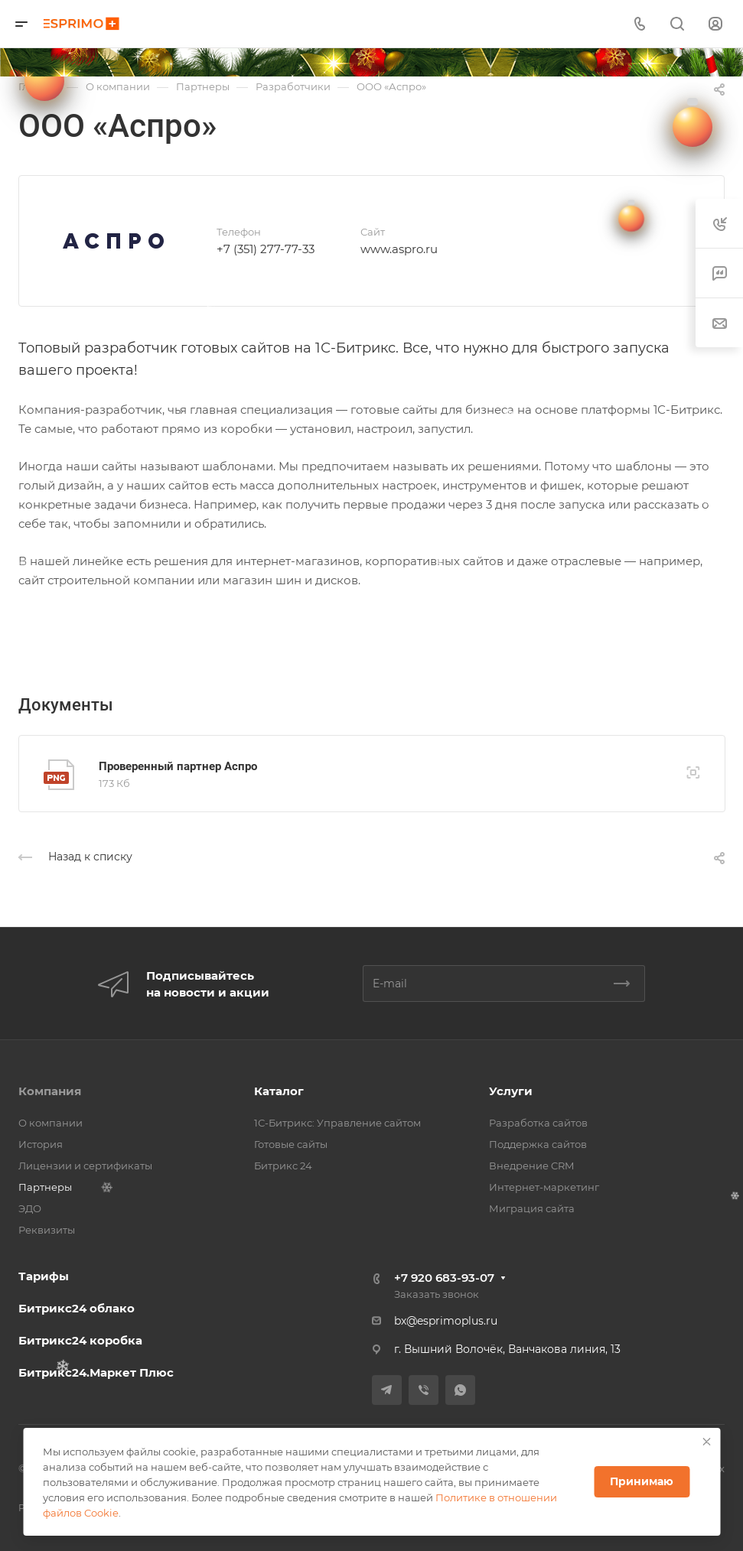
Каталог (279, 1091)
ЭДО (29, 1208)
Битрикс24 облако (76, 1308)
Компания (49, 1091)
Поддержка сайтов (538, 1144)
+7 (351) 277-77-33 (265, 249)
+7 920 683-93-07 (444, 1277)
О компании (50, 1123)
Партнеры (45, 1187)
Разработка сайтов (538, 1123)
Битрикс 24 (283, 1165)
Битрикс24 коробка (80, 1340)
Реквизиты (46, 1230)
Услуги (511, 1091)
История (40, 1144)
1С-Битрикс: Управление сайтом (337, 1123)
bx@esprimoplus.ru (445, 1321)
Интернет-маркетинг (544, 1187)
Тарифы (43, 1276)
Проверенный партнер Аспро (178, 766)
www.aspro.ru (399, 249)
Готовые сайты (291, 1144)
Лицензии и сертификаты (85, 1165)
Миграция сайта (532, 1208)
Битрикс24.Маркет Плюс (96, 1372)
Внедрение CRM (531, 1165)
